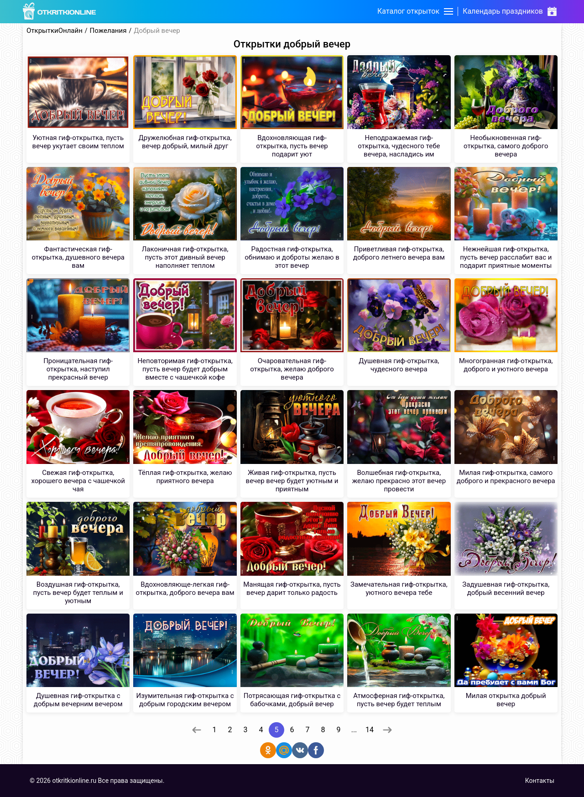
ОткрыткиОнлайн (54, 31)
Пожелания (108, 31)
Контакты (539, 780)
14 (369, 729)
